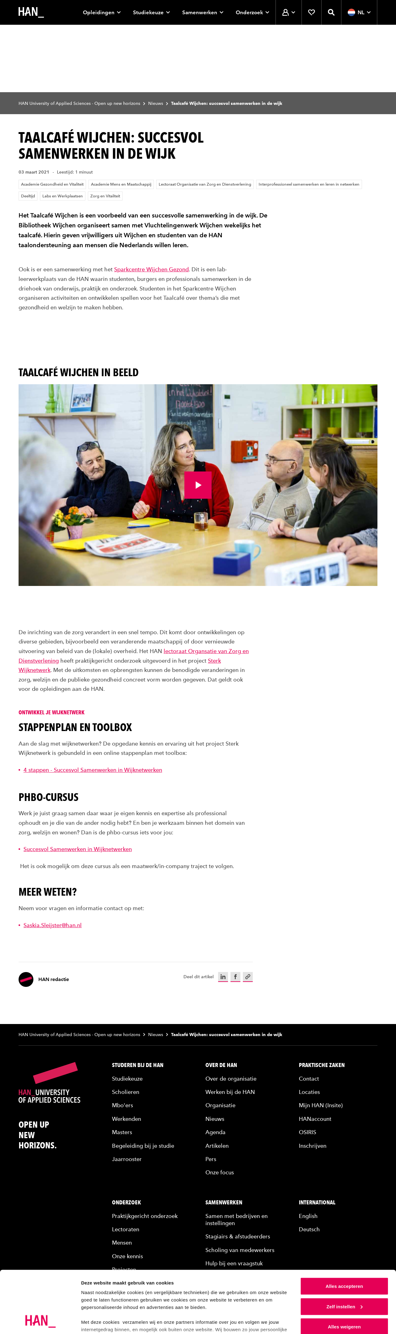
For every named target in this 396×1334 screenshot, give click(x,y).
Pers (210, 1159)
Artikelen (217, 1146)
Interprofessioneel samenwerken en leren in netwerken (309, 184)
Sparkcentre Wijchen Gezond (151, 269)
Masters (122, 1132)
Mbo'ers (122, 1105)
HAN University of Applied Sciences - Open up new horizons (79, 103)
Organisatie (220, 1105)
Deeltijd (28, 196)
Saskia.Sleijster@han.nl (53, 925)
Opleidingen (102, 12)
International (317, 1202)
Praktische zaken (322, 1065)
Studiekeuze (151, 12)
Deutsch (309, 1229)
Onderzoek (252, 12)
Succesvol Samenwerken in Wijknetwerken (78, 849)
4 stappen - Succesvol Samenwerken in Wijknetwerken (93, 770)
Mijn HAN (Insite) (321, 1105)
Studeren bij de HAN (137, 1065)
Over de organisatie (230, 1078)
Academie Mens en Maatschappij (121, 184)
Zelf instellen (344, 1267)
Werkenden (126, 1119)
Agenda (215, 1132)
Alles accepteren (344, 1247)
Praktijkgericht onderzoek (145, 1216)
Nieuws (155, 103)
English (308, 1216)
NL (359, 12)
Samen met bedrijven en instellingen (236, 1219)
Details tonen (95, 1321)
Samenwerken (202, 12)
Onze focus (219, 1172)
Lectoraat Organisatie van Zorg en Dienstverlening (205, 184)
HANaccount (315, 1119)
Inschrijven (312, 1146)
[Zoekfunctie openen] (331, 12)
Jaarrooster (127, 1159)
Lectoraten (125, 1229)
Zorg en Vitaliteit (105, 196)
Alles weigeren (344, 1287)
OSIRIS (307, 1132)
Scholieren (125, 1092)
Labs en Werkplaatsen (62, 196)
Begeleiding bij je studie (143, 1146)
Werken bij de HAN (230, 1092)
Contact (309, 1078)
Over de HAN (221, 1065)
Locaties (309, 1092)
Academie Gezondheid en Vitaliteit (52, 184)
